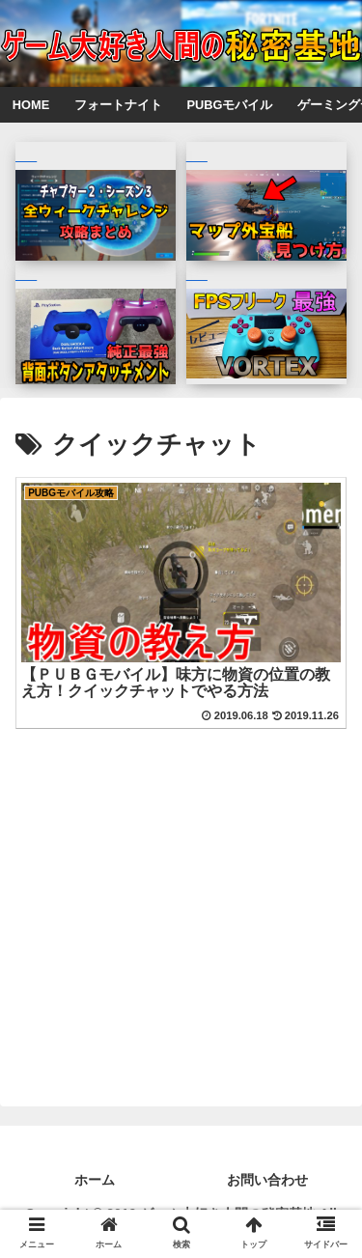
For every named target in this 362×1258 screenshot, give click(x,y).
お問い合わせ (267, 1180)
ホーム (94, 1180)
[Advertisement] (181, 872)
